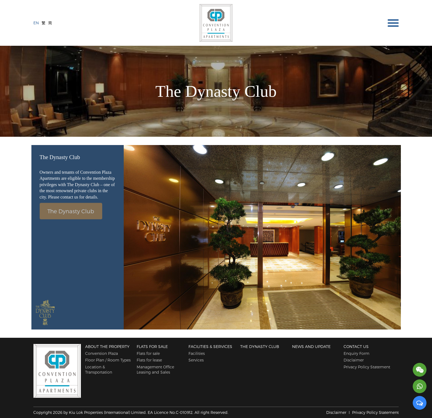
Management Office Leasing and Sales (155, 370)
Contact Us (356, 346)
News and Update (311, 346)
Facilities (196, 353)
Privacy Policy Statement (367, 367)
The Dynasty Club (70, 209)
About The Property (107, 346)
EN (36, 22)
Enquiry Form (356, 353)
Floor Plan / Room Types (108, 360)
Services (196, 360)
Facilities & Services (210, 346)
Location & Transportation (98, 370)
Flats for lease (149, 360)
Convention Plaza (101, 353)
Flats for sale (152, 346)
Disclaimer (354, 360)
